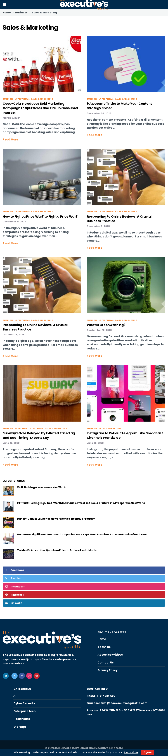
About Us (104, 647)
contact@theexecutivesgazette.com (121, 703)
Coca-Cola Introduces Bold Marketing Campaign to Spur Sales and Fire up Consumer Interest (41, 108)
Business (8, 99)
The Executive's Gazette (105, 748)
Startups (20, 727)
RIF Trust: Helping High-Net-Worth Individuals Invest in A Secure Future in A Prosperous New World (81, 503)
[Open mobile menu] (4, 4)
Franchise (21, 428)
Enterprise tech (24, 711)
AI (14, 695)
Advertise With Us (110, 655)
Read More (10, 139)
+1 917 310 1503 (106, 696)
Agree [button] (148, 752)
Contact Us (106, 662)
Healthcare (21, 719)
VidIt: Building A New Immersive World (42, 487)
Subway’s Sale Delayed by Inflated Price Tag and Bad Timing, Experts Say (39, 435)
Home (102, 639)
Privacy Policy (107, 670)
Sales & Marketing (42, 99)
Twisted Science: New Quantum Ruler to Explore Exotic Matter (57, 550)
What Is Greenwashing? (106, 325)
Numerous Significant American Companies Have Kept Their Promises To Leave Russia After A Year (82, 534)
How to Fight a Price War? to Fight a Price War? (40, 216)
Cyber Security (24, 703)
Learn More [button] (131, 752)
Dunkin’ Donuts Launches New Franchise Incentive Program (56, 519)
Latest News (22, 99)
